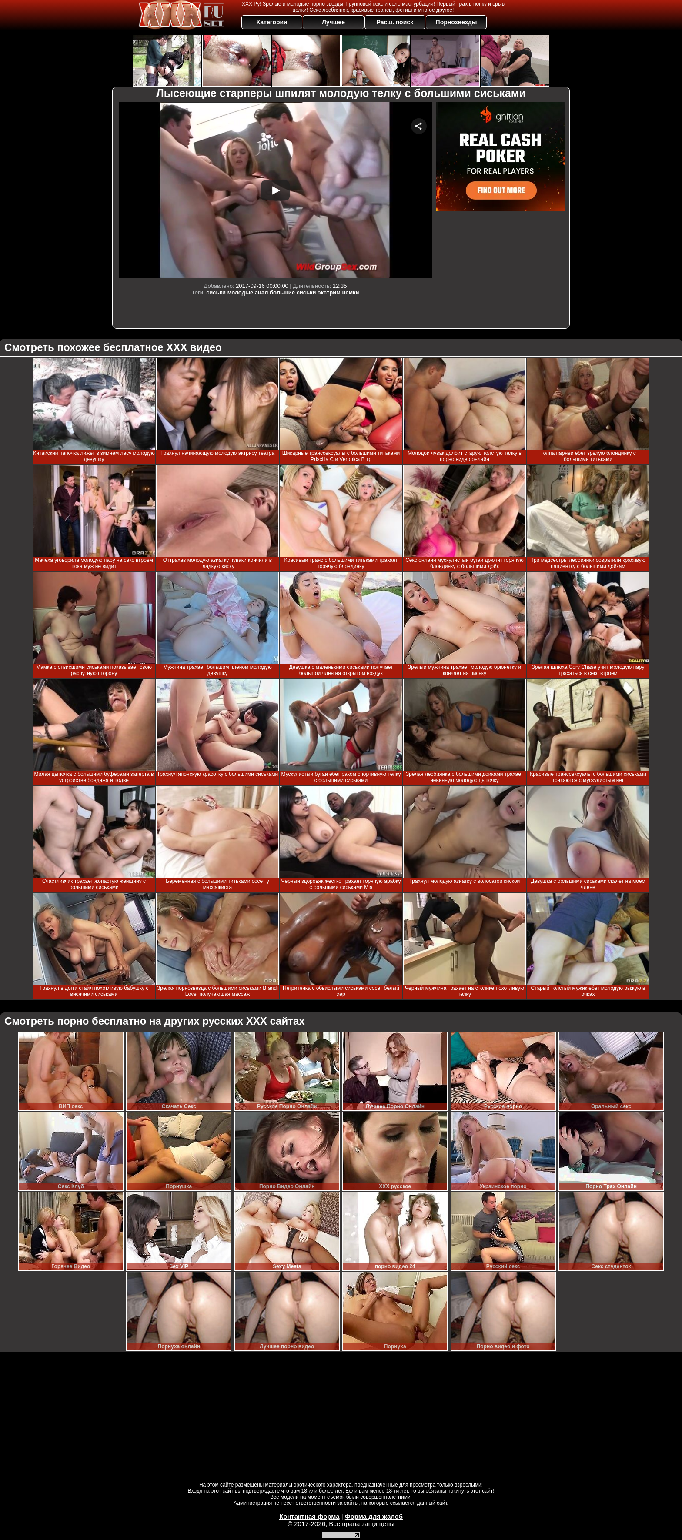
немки (350, 292)
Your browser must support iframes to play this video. (275, 190)
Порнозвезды (456, 22)
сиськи (216, 292)
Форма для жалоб (374, 1516)
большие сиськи (293, 292)
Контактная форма (309, 1516)
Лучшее (333, 22)
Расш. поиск (394, 22)
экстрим (329, 292)
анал (261, 292)
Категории (272, 22)
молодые (240, 292)
